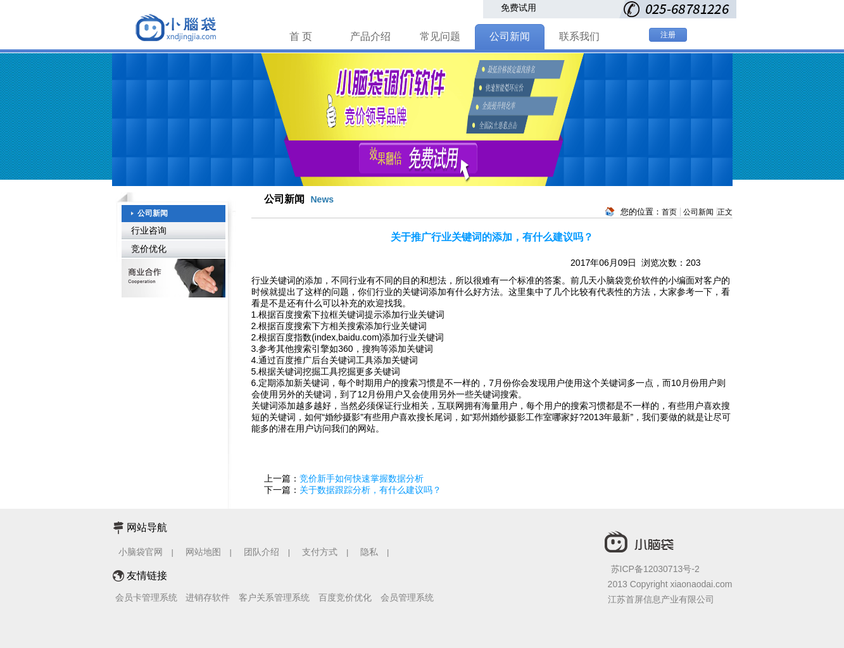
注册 (668, 34)
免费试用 (518, 8)
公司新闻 (509, 36)
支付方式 (319, 552)
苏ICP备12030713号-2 (655, 569)
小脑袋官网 (140, 552)
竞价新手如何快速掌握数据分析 (361, 478)
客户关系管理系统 (274, 597)
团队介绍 (261, 552)
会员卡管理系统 (146, 597)
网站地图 (203, 552)
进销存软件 (208, 597)
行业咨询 (149, 230)
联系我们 (579, 36)
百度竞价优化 (345, 597)
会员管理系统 (407, 597)
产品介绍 (370, 36)
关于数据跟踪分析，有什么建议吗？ (370, 490)
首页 (669, 212)
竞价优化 (149, 249)
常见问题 (440, 36)
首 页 (300, 36)
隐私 (370, 552)
